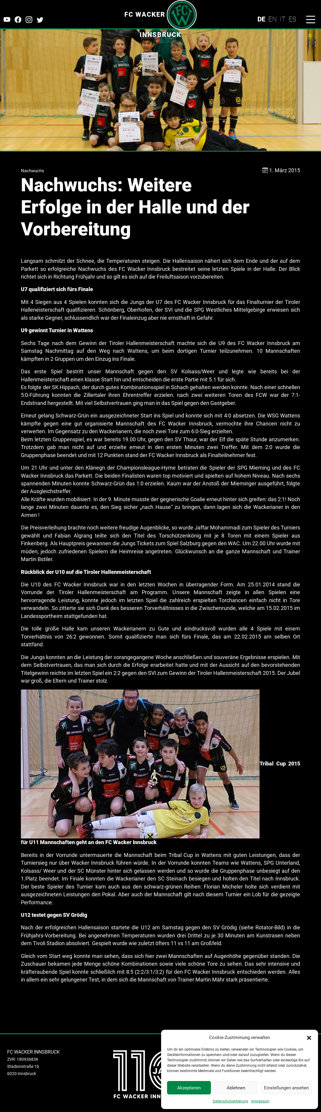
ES (292, 19)
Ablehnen (236, 1088)
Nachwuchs (32, 170)
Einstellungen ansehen (286, 1088)
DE (261, 19)
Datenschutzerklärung (230, 1101)
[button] (309, 1037)
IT (282, 19)
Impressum (260, 1101)
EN (272, 19)
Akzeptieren (189, 1088)
